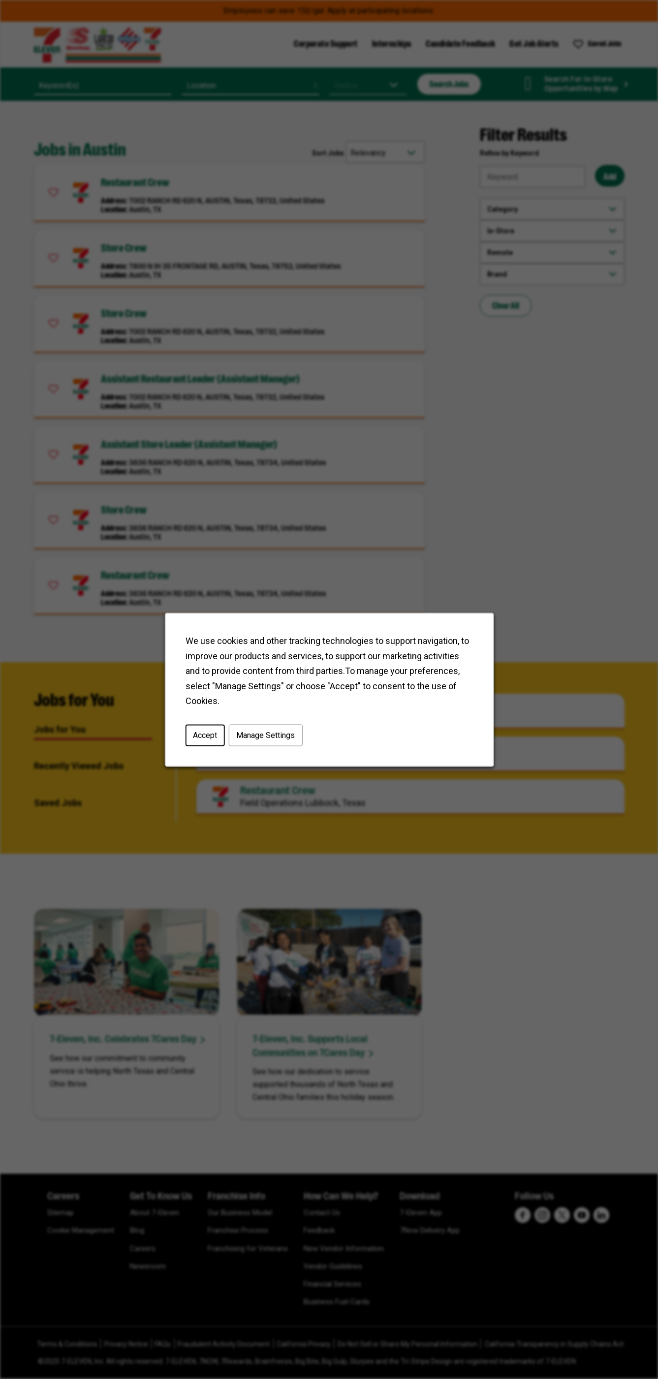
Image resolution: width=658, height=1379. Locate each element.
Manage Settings (265, 734)
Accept (205, 734)
